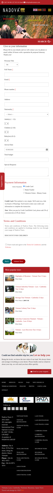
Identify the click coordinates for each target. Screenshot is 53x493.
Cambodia (16, 488)
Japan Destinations (24, 470)
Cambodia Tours (41, 431)
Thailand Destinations (21, 453)
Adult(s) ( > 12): (10, 119)
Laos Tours (39, 416)
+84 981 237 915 (12, 2)
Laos (10, 488)
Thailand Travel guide (23, 459)
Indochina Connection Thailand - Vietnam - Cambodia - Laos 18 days (29, 320)
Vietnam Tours (22, 416)
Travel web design (8, 490)
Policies (8, 247)
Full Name (8, 70)
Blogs (20, 382)
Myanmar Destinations (40, 453)
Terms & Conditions (34, 245)
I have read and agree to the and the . (25, 246)
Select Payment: (17, 187)
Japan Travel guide (24, 475)
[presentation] (20, 253)
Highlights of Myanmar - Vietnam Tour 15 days (30, 276)
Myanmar (31, 488)
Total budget (8, 155)
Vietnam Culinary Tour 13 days (25, 308)
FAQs (28, 382)
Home (4, 382)
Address (7, 99)
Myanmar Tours (41, 448)
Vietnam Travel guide (23, 426)
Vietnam (5, 488)
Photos (31, 386)
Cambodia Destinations (40, 435)
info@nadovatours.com (33, 2)
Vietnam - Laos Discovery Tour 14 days (28, 330)
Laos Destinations (42, 420)
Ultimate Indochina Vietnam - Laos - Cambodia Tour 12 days (30, 288)
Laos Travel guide (42, 424)
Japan (37, 488)
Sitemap (5, 390)
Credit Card (29, 186)
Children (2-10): (10, 128)
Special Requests (10, 165)
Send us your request (40, 371)
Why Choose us (38, 382)
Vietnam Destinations (21, 421)
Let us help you (41, 355)
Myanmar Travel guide (41, 459)
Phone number (10, 89)
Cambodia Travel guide (41, 441)
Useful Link (41, 386)
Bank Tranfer (29, 190)
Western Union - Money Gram (35, 193)
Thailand (24, 488)
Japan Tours (21, 466)
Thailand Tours (23, 448)
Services (12, 382)
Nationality (9, 109)
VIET (20, 490)
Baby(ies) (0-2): (9, 136)
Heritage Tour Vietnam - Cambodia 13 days (29, 298)
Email (7, 80)
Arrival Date (8, 145)
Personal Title (9, 61)
